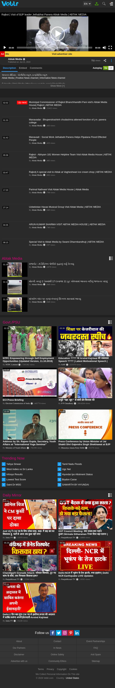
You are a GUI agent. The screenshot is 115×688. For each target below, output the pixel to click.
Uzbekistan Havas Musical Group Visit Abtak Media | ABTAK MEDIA (65, 206)
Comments (36, 68)
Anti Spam (96, 654)
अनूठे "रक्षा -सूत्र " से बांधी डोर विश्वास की (77, 399)
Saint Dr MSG (13, 484)
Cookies (73, 669)
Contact (57, 641)
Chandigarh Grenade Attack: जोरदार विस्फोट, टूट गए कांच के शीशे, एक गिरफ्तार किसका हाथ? (29, 574)
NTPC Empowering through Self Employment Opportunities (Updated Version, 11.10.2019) (28, 359)
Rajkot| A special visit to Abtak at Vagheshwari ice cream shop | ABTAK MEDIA (70, 172)
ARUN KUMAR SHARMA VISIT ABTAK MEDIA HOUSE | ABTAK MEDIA (67, 224)
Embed (23, 68)
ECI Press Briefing (13, 399)
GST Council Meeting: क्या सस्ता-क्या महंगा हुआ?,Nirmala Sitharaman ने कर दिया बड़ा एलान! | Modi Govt (83, 534)
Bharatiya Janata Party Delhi (72, 448)
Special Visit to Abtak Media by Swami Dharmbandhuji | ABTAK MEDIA (66, 241)
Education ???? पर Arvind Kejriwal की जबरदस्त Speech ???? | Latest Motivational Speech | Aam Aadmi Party (84, 361)
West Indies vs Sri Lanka (19, 469)
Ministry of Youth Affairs (16, 448)
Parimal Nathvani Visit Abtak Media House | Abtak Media (59, 189)
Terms (41, 669)
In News (57, 648)
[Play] (5, 47)
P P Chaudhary (67, 403)
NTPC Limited (12, 364)
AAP (63, 364)
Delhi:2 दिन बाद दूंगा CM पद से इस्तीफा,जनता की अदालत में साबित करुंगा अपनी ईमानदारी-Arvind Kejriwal (29, 616)
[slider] (54, 48)
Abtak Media (15, 59)
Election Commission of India (18, 403)
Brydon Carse (69, 479)
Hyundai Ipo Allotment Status (77, 474)
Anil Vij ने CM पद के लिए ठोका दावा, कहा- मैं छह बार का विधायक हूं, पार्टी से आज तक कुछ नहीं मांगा (28, 532)
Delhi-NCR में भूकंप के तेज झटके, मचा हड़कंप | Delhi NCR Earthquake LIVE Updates (84, 574)
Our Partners (19, 648)
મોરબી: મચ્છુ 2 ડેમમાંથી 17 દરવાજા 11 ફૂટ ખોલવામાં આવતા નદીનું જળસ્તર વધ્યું (68, 281)
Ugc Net (66, 469)
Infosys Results (14, 474)
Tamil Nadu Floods (72, 464)
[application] (57, 33)
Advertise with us (19, 661)
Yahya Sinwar (13, 464)
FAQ (96, 648)
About (19, 641)
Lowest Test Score (16, 479)
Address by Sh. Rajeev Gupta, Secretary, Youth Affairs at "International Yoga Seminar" (29, 443)
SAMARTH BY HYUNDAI (75, 484)
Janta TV (9, 537)
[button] (57, 33)
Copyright (61, 669)
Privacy (50, 669)
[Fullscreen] (110, 47)
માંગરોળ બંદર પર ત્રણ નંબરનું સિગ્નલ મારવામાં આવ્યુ (55, 298)
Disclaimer (19, 654)
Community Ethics (57, 661)
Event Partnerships (95, 641)
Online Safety (57, 654)
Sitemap (96, 661)
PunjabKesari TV (68, 537)
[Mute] (104, 47)
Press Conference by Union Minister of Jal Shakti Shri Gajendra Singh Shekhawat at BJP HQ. (84, 444)
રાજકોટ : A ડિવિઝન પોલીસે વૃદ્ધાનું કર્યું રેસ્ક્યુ (51, 263)
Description (9, 68)
